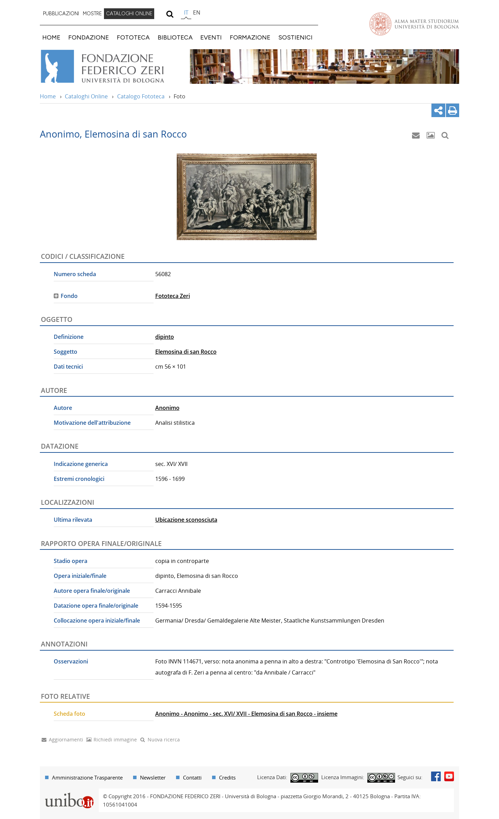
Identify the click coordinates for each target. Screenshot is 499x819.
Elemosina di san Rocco (186, 351)
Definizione (69, 337)
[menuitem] (61, 13)
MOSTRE (92, 13)
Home (48, 96)
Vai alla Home (111, 66)
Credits (227, 777)
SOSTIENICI (295, 37)
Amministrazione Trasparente (87, 777)
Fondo (69, 296)
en (196, 12)
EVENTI (211, 37)
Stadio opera (70, 561)
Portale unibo (69, 792)
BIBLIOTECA (175, 37)
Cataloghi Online (86, 96)
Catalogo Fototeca (141, 96)
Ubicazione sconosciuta (186, 519)
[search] (169, 14)
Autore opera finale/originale (92, 591)
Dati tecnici (68, 366)
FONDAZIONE (88, 37)
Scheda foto (69, 713)
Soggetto (65, 351)
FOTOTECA (133, 37)
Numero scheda (75, 274)
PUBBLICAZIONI (61, 13)
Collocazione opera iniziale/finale (97, 620)
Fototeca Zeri (172, 296)
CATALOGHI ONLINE (129, 13)
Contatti (192, 777)
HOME (51, 37)
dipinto (164, 337)
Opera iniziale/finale (80, 576)
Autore (63, 408)
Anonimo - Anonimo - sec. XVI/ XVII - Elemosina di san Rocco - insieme (246, 713)
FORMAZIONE (250, 37)
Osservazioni (71, 661)
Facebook (436, 776)
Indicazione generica (81, 464)
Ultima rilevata (73, 519)
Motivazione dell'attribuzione (92, 422)
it (186, 12)
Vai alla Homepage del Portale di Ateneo (414, 23)
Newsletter (153, 777)
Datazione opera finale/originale (96, 605)
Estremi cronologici (79, 479)
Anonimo (167, 408)
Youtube (449, 776)
